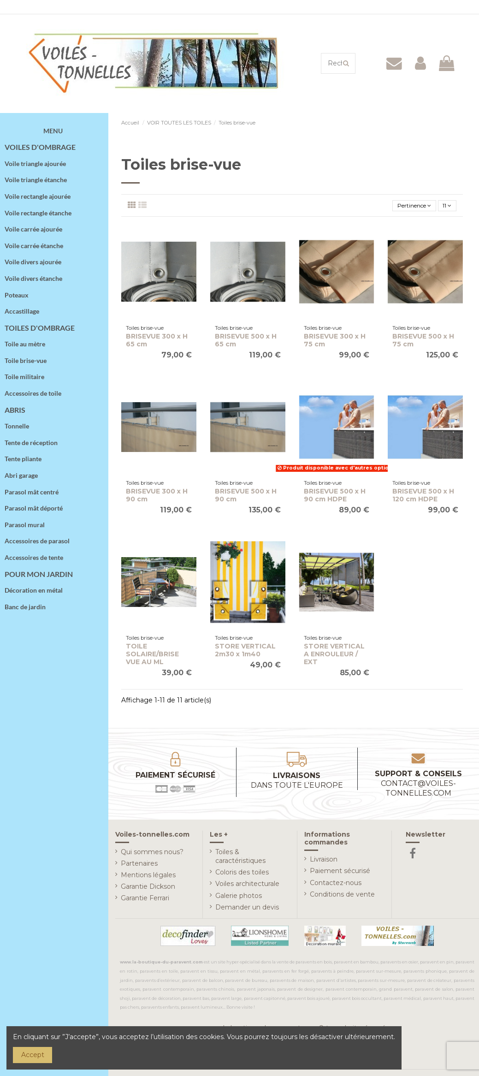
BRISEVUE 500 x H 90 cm (246, 497)
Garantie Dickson (148, 888)
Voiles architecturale (247, 885)
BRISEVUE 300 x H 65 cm (157, 342)
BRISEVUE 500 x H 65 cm (246, 342)
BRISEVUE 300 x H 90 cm (157, 497)
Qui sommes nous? (152, 853)
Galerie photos (238, 897)
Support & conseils (418, 785)
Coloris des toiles (242, 874)
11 (445, 206)
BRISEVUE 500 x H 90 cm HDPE (335, 497)
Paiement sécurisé (340, 872)
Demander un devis (247, 909)
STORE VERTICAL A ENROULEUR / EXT (334, 656)
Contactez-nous (335, 884)
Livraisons (297, 782)
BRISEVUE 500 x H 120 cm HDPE (423, 497)
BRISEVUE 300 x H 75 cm (335, 342)
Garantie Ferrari (145, 900)
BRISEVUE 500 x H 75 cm (423, 342)
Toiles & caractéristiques (240, 858)
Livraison (323, 861)
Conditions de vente (342, 896)
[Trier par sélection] (405, 207)
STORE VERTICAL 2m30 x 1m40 (245, 652)
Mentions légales (148, 877)
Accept (32, 1055)
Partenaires (139, 865)
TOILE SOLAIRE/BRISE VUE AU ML (152, 656)
